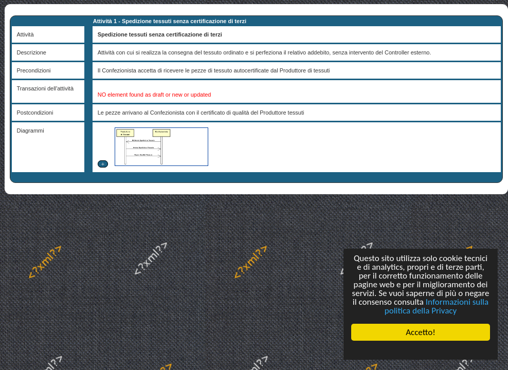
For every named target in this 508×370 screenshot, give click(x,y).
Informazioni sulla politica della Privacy (436, 306)
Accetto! (421, 332)
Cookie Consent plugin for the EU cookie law (420, 350)
